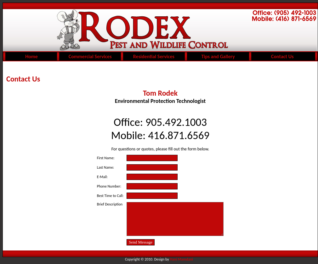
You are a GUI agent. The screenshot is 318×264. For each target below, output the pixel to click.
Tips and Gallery (218, 56)
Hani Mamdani (181, 259)
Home (31, 56)
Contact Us (282, 56)
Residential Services (153, 56)
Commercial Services (90, 56)
